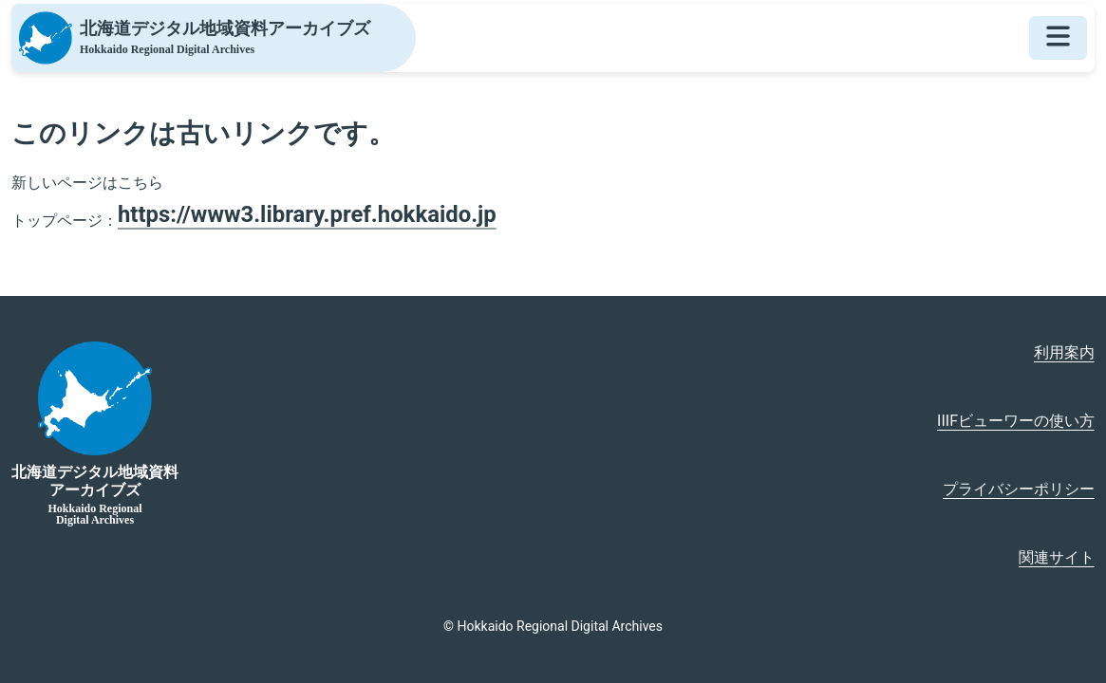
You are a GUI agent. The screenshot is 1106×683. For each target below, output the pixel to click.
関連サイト (1057, 557)
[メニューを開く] (1058, 38)
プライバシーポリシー (1019, 489)
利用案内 (1064, 352)
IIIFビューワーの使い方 (1016, 421)
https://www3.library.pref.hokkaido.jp (307, 214)
